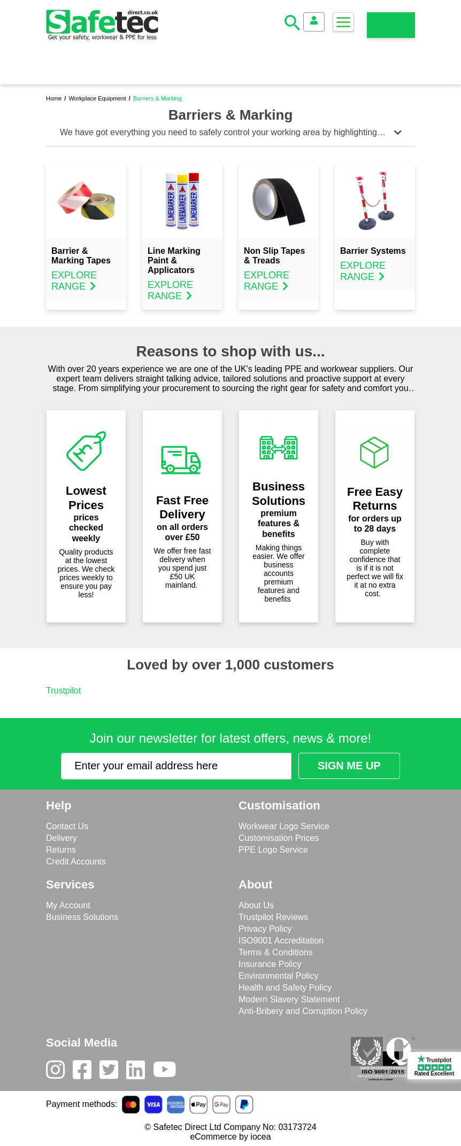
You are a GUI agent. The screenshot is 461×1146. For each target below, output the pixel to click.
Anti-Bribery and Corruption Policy (303, 1011)
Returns (61, 849)
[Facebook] (86, 1072)
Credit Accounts (76, 861)
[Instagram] (59, 1072)
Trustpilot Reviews (273, 917)
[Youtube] (169, 1072)
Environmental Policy (278, 975)
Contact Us (67, 826)
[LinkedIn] (139, 1072)
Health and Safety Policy (285, 987)
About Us (256, 905)
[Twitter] (112, 1072)
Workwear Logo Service (284, 826)
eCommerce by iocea (230, 1136)
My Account (68, 905)
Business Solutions (82, 917)
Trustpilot (63, 690)
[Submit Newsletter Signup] (349, 766)
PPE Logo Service (273, 849)
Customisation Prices (279, 838)
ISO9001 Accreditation (281, 940)
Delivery (61, 838)
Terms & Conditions (276, 952)
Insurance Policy (270, 964)
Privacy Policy (265, 928)
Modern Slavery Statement (289, 999)
